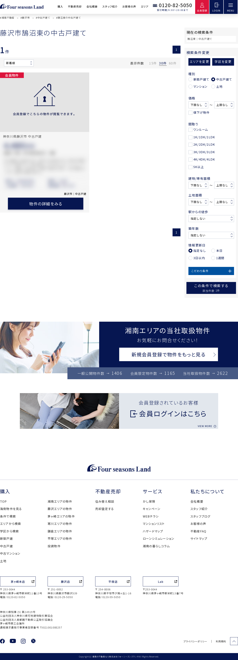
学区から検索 (9, 531)
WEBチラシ (151, 516)
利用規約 (221, 641)
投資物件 (54, 546)
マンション (200, 86)
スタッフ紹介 (109, 6)
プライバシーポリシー (195, 641)
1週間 (220, 258)
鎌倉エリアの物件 (60, 531)
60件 (173, 63)
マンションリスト (154, 523)
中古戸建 (6, 546)
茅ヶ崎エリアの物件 (61, 516)
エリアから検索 (10, 523)
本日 (219, 250)
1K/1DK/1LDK (204, 137)
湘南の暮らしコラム (156, 546)
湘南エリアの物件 (60, 501)
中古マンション (10, 553)
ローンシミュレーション (158, 538)
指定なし (199, 250)
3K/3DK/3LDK (204, 152)
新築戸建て (201, 79)
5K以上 (198, 167)
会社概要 (92, 6)
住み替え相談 (104, 501)
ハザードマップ (153, 531)
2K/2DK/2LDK (204, 144)
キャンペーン (151, 509)
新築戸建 (6, 538)
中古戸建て (224, 79)
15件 (153, 63)
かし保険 (149, 501)
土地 (219, 86)
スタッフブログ (200, 516)
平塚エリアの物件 (60, 538)
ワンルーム (200, 129)
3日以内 (199, 258)
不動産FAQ (198, 531)
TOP (3, 501)
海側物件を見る (11, 509)
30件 (163, 63)
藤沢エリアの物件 (60, 509)
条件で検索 (8, 516)
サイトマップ (198, 538)
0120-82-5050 (175, 5)
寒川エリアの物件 (60, 523)
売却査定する (104, 509)
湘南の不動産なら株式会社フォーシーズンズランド (115, 656)
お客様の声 (129, 6)
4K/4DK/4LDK (204, 159)
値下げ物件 (201, 112)
